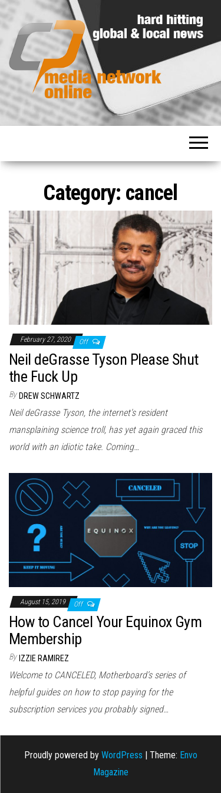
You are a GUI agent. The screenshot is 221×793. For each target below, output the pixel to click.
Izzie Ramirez (44, 658)
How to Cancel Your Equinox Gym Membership (105, 630)
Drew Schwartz (49, 396)
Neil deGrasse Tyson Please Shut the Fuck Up (104, 368)
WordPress (122, 755)
